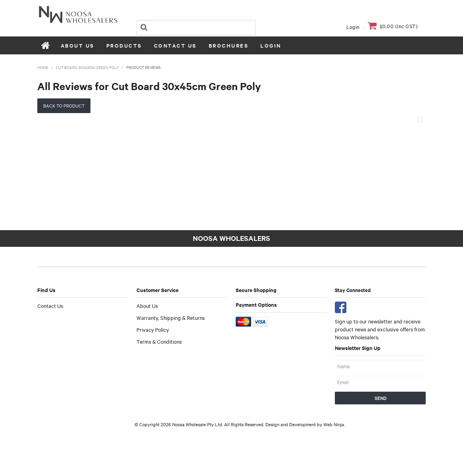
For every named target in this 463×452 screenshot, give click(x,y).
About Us (77, 45)
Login (353, 26)
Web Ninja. (334, 424)
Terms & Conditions (159, 341)
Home (46, 45)
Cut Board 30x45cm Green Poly (87, 67)
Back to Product (64, 105)
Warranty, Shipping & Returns (170, 317)
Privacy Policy (152, 329)
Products (124, 45)
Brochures (229, 45)
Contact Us (175, 45)
